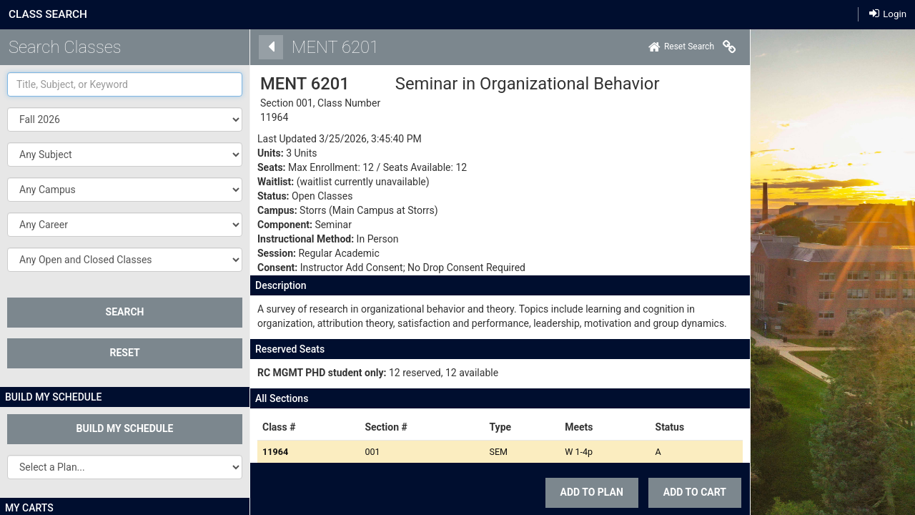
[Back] (251, 47)
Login (887, 13)
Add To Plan (571, 492)
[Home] (661, 47)
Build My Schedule (125, 428)
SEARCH (125, 312)
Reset (124, 352)
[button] (124, 154)
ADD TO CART (674, 492)
